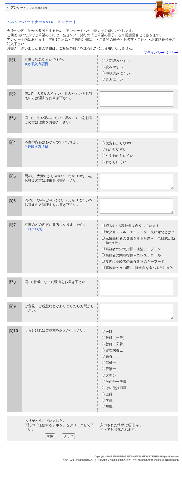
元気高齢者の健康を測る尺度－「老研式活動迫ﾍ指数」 (140, 252)
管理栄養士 (114, 367)
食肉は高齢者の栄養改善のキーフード (134, 272)
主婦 (109, 411)
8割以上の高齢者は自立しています (132, 237)
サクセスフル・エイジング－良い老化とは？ (140, 243)
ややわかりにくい (119, 161)
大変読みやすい (117, 61)
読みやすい (114, 67)
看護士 (110, 385)
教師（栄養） (115, 360)
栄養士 (110, 373)
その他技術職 (115, 404)
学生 (109, 417)
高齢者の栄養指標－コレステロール (133, 266)
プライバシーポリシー (161, 53)
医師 (109, 348)
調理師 (110, 392)
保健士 (110, 379)
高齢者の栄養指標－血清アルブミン (133, 260)
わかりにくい (115, 167)
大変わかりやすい (119, 149)
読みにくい (114, 79)
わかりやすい (115, 155)
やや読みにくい (117, 73)
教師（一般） (115, 354)
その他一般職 (115, 398)
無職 (109, 423)
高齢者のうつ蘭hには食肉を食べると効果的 (139, 279)
